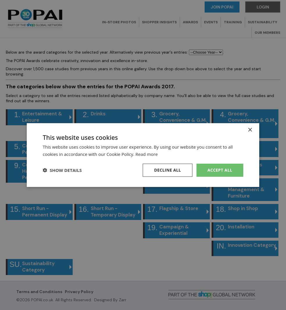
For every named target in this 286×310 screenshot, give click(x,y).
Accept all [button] (220, 170)
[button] (62, 170)
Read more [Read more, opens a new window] (146, 154)
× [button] (250, 130)
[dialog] (143, 155)
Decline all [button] (167, 170)
